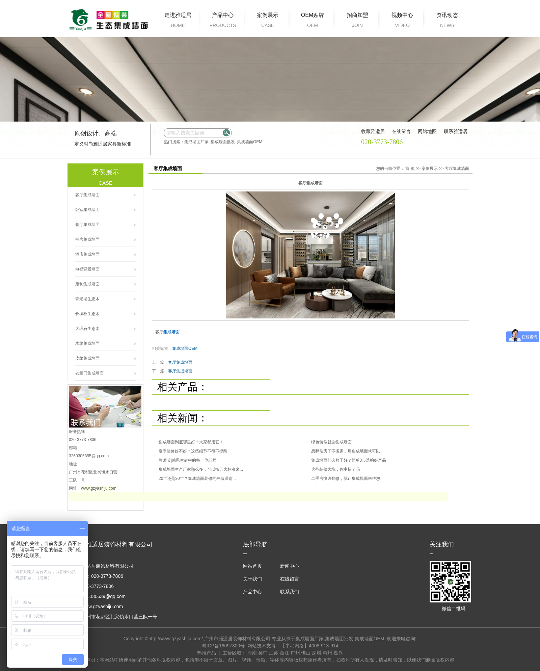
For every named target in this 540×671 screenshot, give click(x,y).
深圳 (316, 652)
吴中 (263, 652)
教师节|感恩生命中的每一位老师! (188, 460)
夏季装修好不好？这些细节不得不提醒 (193, 451)
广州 (295, 652)
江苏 (273, 652)
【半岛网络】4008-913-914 (309, 645)
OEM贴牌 (312, 21)
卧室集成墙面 (87, 209)
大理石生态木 (87, 328)
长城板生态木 (87, 313)
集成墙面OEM (249, 141)
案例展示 (267, 21)
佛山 (305, 652)
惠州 (327, 652)
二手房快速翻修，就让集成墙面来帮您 (345, 478)
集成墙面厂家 (196, 141)
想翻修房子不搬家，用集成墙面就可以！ (347, 451)
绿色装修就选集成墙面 (331, 442)
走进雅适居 (177, 21)
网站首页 (252, 566)
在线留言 (289, 579)
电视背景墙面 (87, 269)
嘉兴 (338, 652)
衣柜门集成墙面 (89, 373)
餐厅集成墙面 (87, 224)
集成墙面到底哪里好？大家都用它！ (191, 442)
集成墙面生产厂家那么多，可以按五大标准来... (201, 469)
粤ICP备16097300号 (223, 645)
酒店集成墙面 (87, 254)
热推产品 (206, 652)
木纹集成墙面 (87, 343)
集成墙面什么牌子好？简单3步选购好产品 (348, 460)
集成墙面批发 (223, 141)
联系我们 (289, 591)
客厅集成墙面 (87, 194)
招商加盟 (357, 21)
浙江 (284, 652)
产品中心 (222, 21)
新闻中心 (289, 566)
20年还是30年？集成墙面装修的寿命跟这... (197, 478)
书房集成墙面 (87, 239)
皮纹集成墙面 (87, 358)
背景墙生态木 (87, 298)
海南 (252, 652)
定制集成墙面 (87, 284)
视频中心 (402, 21)
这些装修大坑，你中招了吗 (335, 469)
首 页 (409, 168)
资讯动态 (447, 21)
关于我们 (252, 579)
